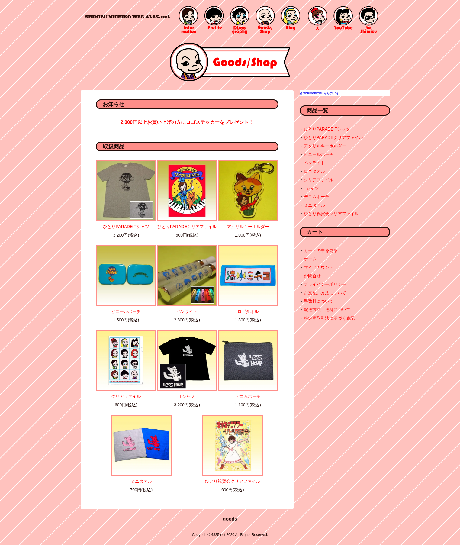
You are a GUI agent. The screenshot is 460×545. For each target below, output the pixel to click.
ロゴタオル (248, 311)
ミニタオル (141, 481)
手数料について (318, 301)
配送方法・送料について (327, 309)
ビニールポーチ (126, 311)
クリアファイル (126, 396)
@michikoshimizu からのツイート (322, 93)
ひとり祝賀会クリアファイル (232, 481)
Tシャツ (187, 396)
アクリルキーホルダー (248, 226)
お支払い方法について (325, 292)
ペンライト (187, 311)
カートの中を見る (321, 250)
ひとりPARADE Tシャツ (126, 226)
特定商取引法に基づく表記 (329, 318)
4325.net (127, 16)
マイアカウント (318, 267)
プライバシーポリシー (325, 284)
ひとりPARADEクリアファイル (187, 226)
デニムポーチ (248, 396)
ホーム (310, 258)
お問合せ (312, 275)
